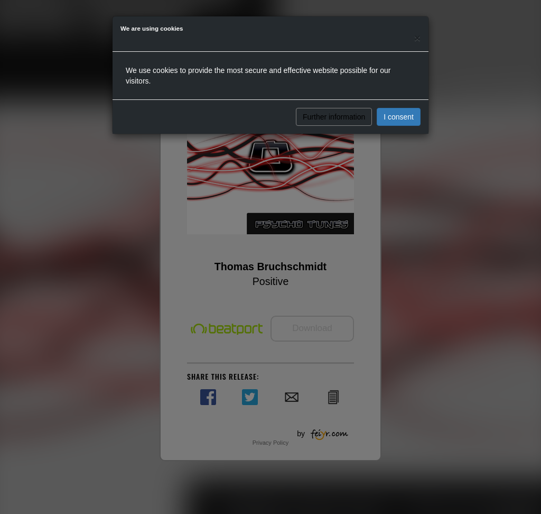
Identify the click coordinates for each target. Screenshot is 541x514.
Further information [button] (334, 117)
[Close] (417, 37)
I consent (399, 117)
